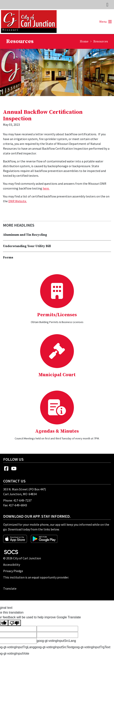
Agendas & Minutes (57, 431)
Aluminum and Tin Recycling (25, 235)
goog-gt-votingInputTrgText (91, 647)
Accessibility (11, 565)
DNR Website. (17, 201)
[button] (105, 22)
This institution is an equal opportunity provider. (36, 577)
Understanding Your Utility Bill (27, 246)
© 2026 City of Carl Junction (22, 558)
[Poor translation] (14, 623)
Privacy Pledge (13, 571)
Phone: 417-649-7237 (17, 500)
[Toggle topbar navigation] (107, 5)
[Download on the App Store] (15, 538)
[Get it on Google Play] (44, 538)
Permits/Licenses (57, 315)
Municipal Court (57, 375)
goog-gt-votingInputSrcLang (56, 640)
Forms (8, 257)
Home (84, 41)
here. (46, 188)
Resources (100, 41)
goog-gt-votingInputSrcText (53, 647)
